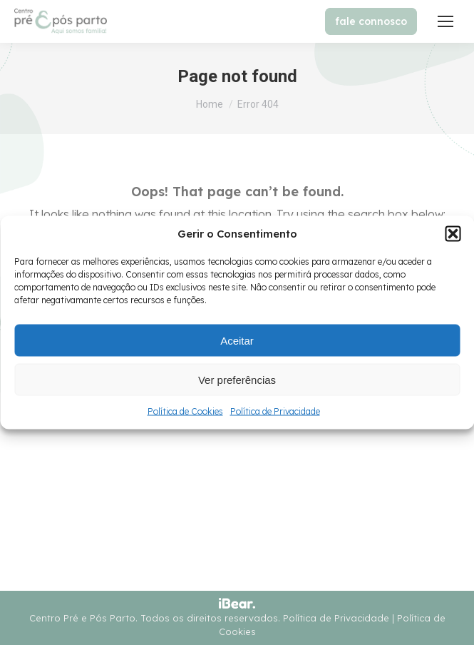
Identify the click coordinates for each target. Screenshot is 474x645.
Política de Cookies (185, 411)
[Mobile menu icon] (445, 21)
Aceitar (237, 340)
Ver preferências (237, 379)
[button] (452, 234)
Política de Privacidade (275, 411)
